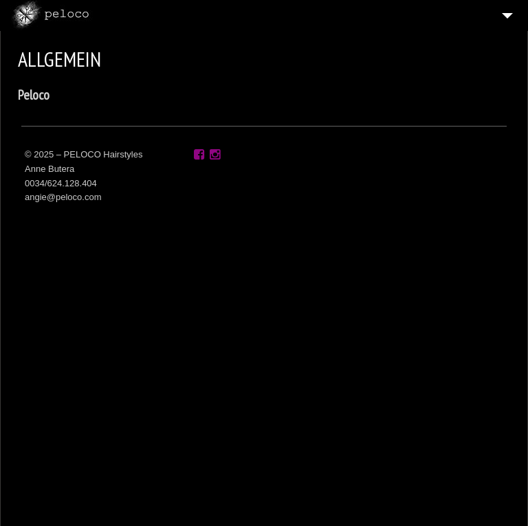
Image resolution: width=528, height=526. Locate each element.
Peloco (34, 95)
